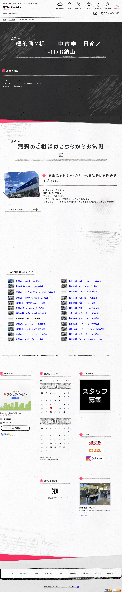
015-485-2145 (111, 13)
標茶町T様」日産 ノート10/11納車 (78, 303)
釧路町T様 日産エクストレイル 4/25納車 (81, 339)
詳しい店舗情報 (21, 428)
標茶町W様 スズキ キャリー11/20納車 (80, 318)
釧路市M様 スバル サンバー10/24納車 (27, 313)
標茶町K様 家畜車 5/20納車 (24, 281)
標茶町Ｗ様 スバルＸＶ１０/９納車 (26, 308)
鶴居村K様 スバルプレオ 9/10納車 (79, 298)
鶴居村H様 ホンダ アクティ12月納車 (26, 329)
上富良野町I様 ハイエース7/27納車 (25, 286)
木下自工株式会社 (12, 7)
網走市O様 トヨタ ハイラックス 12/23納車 (82, 329)
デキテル (55, 587)
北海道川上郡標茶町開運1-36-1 (11, 13)
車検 (69, 8)
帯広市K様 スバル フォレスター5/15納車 (81, 281)
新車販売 (98, 8)
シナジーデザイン (71, 587)
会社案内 (108, 8)
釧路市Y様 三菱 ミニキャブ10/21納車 (80, 308)
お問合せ (117, 8)
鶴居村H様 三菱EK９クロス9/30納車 (26, 303)
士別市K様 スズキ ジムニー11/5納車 (79, 313)
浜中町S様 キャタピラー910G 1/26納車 (27, 334)
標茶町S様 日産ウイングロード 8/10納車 (28, 298)
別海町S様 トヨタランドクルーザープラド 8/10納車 (31, 292)
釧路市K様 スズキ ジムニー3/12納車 (80, 334)
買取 (88, 8)
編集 (78, 587)
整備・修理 (79, 8)
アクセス (98, 573)
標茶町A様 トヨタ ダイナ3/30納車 (25, 339)
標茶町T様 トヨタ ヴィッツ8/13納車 (83, 291)
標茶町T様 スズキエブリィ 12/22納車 (27, 324)
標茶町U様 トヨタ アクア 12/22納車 (80, 324)
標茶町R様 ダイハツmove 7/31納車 (79, 286)
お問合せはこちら (89, 515)
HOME (4, 19)
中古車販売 (60, 8)
